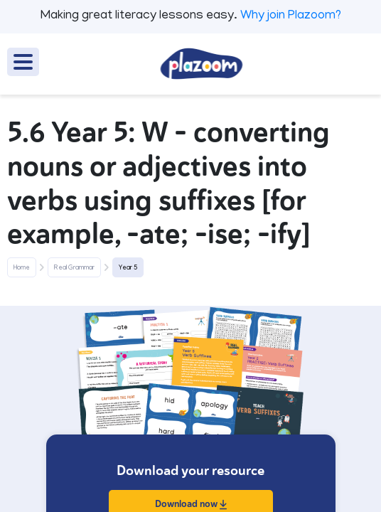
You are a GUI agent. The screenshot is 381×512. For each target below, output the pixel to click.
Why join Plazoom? (290, 16)
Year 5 (128, 268)
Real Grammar (74, 268)
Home (22, 268)
